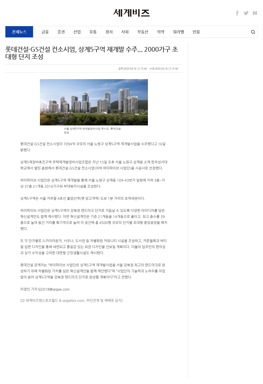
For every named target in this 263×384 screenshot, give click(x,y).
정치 (109, 31)
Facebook (237, 13)
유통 (93, 31)
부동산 (142, 31)
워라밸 (178, 31)
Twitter (246, 13)
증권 (61, 31)
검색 (253, 32)
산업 (77, 31)
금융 (45, 31)
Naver (255, 13)
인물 (196, 31)
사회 (125, 31)
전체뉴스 (19, 31)
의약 (160, 31)
